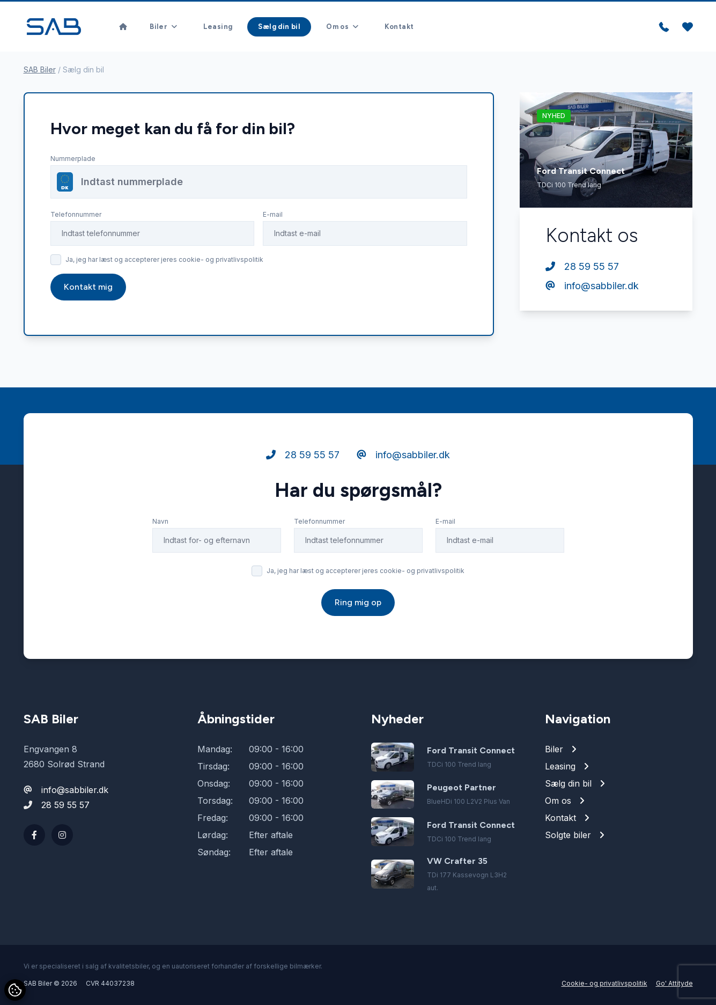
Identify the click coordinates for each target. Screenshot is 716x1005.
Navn (160, 544)
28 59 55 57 (582, 266)
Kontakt (399, 27)
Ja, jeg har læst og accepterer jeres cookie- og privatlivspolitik (164, 259)
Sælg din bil (279, 27)
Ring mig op (358, 625)
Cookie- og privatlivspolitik (604, 983)
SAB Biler (40, 69)
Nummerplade (72, 159)
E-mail (273, 214)
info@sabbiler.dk (592, 285)
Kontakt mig (88, 287)
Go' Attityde (674, 983)
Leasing (218, 27)
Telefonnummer (75, 214)
